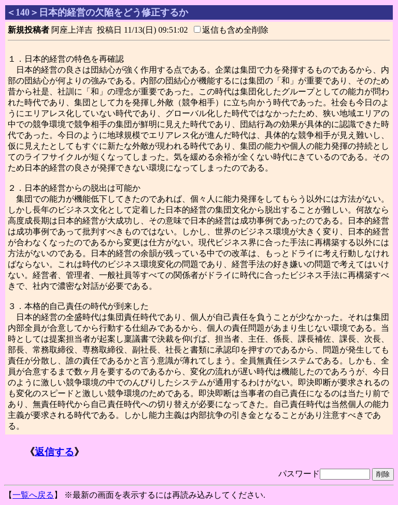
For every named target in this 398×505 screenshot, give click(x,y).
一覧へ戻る (33, 494)
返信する (54, 451)
